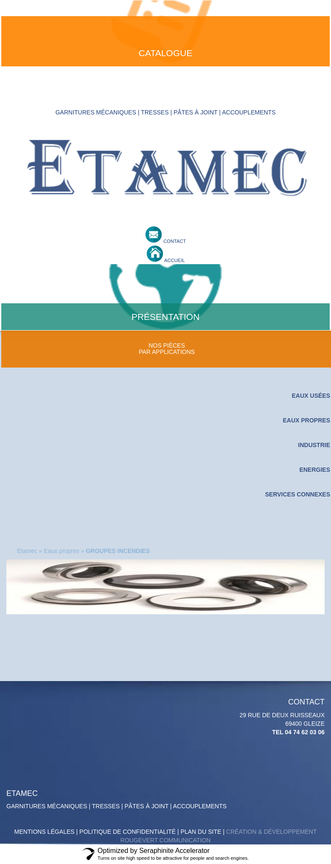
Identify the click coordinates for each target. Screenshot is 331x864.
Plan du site (200, 831)
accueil (174, 260)
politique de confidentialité (128, 831)
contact (174, 241)
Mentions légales (44, 831)
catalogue (165, 53)
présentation (165, 317)
